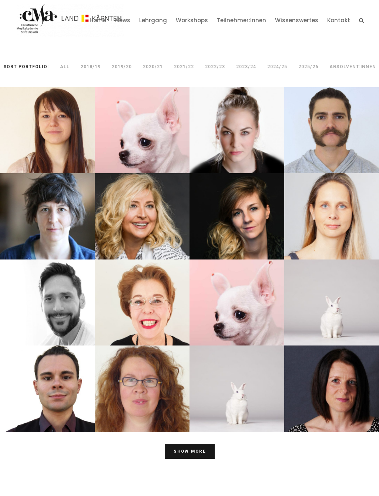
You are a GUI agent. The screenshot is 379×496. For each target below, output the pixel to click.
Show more (190, 451)
